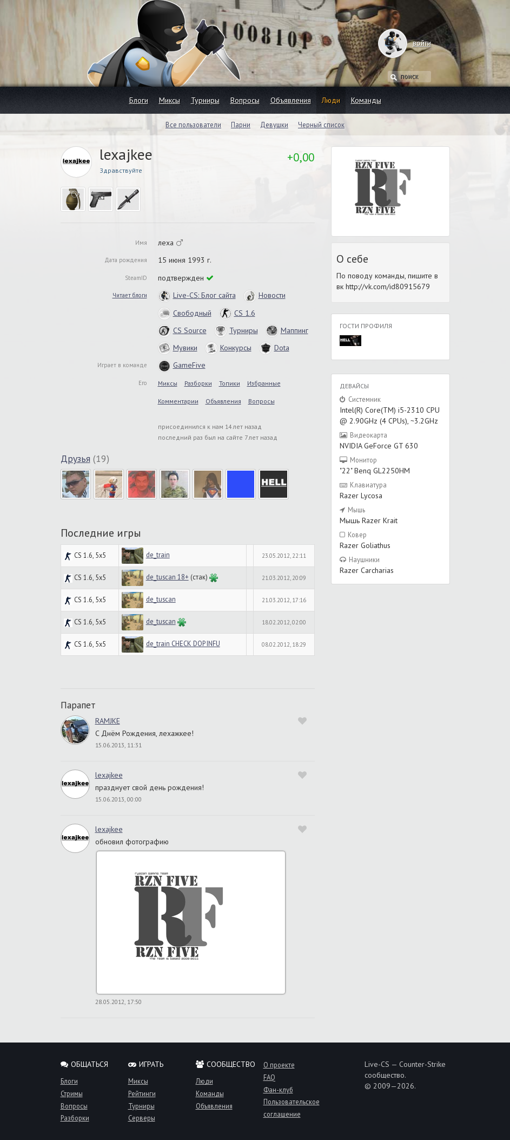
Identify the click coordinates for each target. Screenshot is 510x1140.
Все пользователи (193, 124)
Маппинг (287, 330)
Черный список (321, 124)
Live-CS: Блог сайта (197, 295)
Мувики (177, 348)
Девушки (274, 124)
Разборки (198, 383)
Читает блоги (129, 295)
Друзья (75, 458)
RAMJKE (107, 721)
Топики (229, 383)
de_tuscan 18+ (167, 576)
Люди (331, 100)
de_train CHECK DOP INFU (183, 643)
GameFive (182, 365)
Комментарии (178, 401)
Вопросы (245, 100)
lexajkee (109, 775)
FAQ (269, 1077)
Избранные (264, 383)
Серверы (141, 1117)
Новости (264, 295)
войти (411, 43)
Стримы (72, 1093)
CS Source (182, 330)
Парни (240, 124)
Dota (274, 348)
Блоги (138, 100)
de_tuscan (161, 599)
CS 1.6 (237, 313)
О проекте (279, 1064)
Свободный (184, 313)
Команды (366, 100)
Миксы (169, 100)
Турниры (205, 100)
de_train (158, 554)
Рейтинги (142, 1093)
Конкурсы (228, 348)
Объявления (290, 100)
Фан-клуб (278, 1089)
